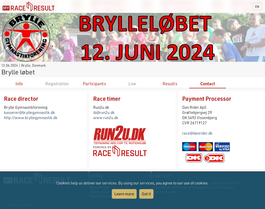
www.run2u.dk (105, 117)
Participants (94, 83)
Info (19, 83)
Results (170, 83)
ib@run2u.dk (104, 112)
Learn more (124, 193)
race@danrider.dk (197, 133)
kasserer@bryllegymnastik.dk (29, 112)
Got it (146, 193)
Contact (207, 83)
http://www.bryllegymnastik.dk (30, 117)
